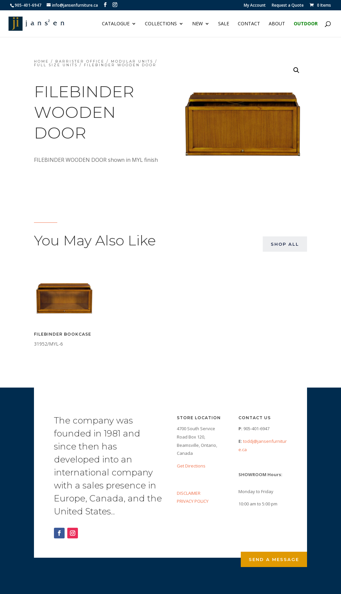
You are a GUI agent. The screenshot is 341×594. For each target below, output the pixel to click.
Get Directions (191, 466)
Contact (249, 24)
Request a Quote (288, 5)
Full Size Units (56, 65)
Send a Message (274, 559)
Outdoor (306, 24)
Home (41, 61)
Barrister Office (80, 61)
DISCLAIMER (188, 493)
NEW (197, 24)
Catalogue (116, 24)
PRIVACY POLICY (192, 501)
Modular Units (132, 61)
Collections (161, 24)
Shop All (285, 244)
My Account (255, 5)
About (277, 24)
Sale (223, 24)
